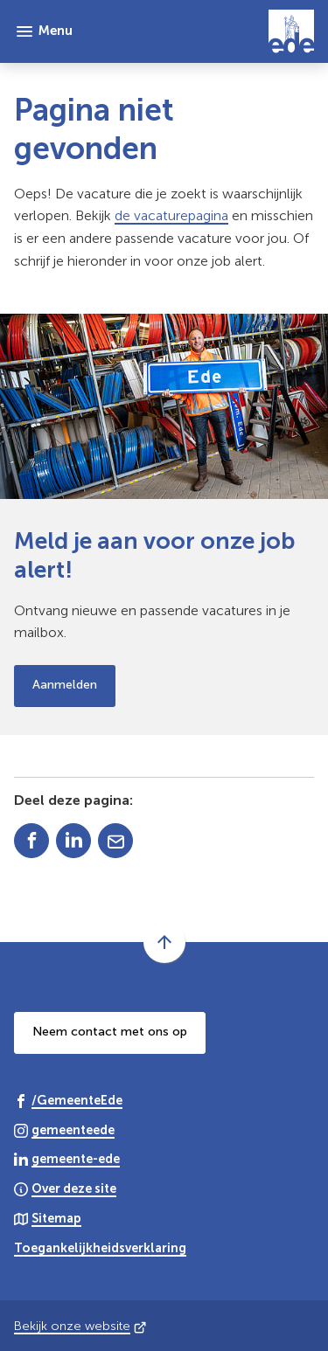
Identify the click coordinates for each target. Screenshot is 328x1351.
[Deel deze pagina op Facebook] (31, 840)
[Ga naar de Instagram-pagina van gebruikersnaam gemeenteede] (64, 1129)
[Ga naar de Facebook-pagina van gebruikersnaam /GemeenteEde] (68, 1099)
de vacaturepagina (171, 215)
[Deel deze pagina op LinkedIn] (73, 840)
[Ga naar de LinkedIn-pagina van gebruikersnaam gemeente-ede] (67, 1158)
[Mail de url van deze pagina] (115, 840)
